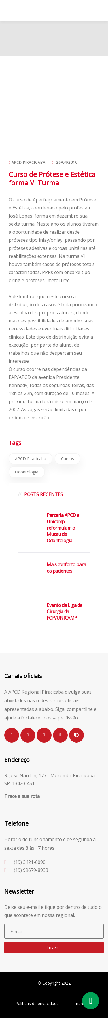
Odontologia (26, 472)
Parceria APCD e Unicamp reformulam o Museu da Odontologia (63, 528)
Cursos (67, 458)
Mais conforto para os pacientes (66, 567)
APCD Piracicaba (30, 458)
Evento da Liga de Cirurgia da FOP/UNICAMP (64, 611)
